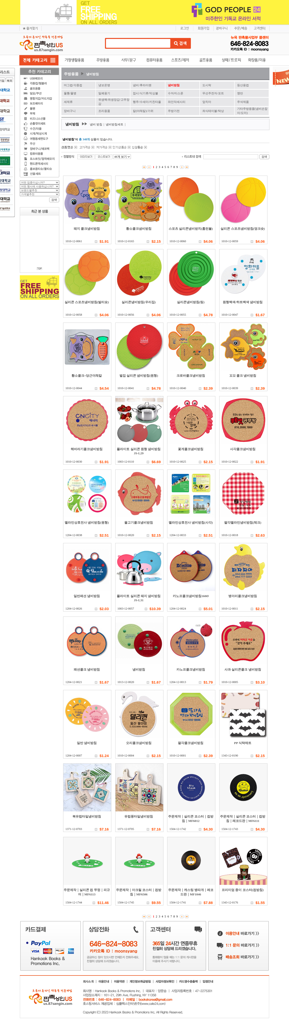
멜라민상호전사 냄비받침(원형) (87, 522)
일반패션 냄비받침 (87, 596)
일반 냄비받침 (87, 743)
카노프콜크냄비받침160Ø (191, 596)
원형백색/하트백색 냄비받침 (243, 302)
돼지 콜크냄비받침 (87, 228)
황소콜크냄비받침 (138, 228)
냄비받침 (92, 74)
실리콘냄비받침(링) (191, 302)
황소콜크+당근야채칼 (86, 375)
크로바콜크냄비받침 (190, 375)
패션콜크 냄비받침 (87, 669)
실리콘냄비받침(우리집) (139, 302)
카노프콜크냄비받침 (190, 669)
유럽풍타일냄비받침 (138, 816)
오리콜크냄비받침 (138, 743)
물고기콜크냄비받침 (138, 522)
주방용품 (71, 74)
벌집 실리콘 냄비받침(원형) (138, 375)
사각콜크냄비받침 (242, 449)
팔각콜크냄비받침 (190, 743)
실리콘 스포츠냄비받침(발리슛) (87, 302)
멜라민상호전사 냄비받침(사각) (191, 522)
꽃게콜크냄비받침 (190, 449)
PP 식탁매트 (242, 743)
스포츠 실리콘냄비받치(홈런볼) (191, 228)
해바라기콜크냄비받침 (87, 449)
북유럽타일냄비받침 (86, 816)
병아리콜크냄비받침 (242, 596)
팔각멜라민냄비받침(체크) (242, 522)
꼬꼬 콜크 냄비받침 (242, 375)
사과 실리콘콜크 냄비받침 (242, 669)
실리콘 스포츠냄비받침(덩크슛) (242, 228)
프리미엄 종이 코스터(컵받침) (243, 890)
